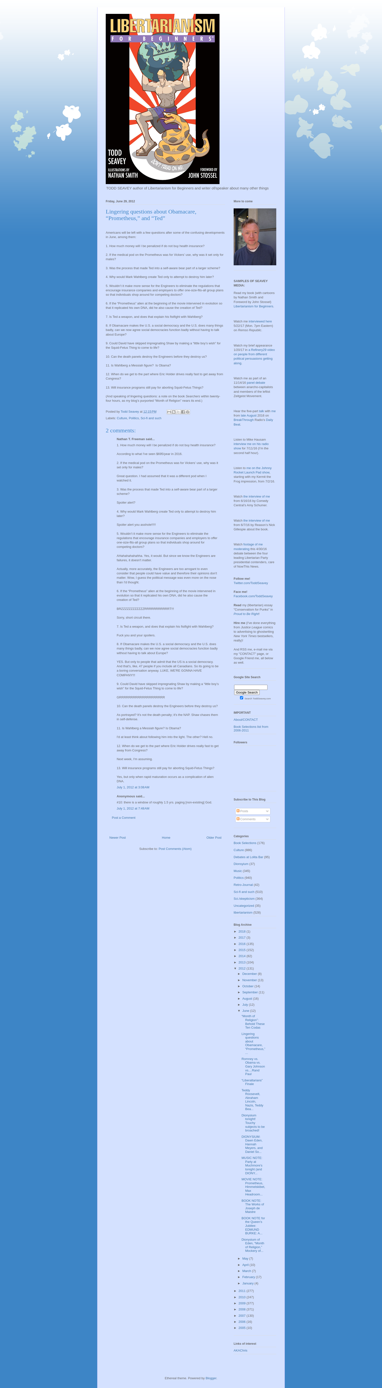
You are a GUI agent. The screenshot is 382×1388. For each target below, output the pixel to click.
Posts (242, 811)
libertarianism (243, 912)
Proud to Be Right (246, 614)
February (249, 1277)
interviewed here (260, 321)
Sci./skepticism (244, 898)
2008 (243, 1309)
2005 (243, 1328)
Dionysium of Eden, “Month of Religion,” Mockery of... (252, 1245)
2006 (243, 1322)
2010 (243, 1297)
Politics (134, 418)
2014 (243, 956)
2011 (243, 1291)
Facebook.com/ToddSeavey (253, 596)
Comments (246, 819)
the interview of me (256, 496)
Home (166, 837)
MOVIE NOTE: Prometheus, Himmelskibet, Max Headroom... (253, 1186)
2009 (243, 1303)
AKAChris (240, 1350)
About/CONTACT (246, 719)
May (245, 1258)
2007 (243, 1315)
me (273, 411)
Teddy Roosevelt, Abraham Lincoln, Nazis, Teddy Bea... (252, 1099)
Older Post (214, 837)
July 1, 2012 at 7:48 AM (133, 808)
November (250, 980)
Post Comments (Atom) (175, 849)
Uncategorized (244, 906)
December (250, 974)
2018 (243, 931)
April (246, 1265)
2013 (243, 962)
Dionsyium (241, 864)
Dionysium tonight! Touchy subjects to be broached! (253, 1122)
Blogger (211, 1378)
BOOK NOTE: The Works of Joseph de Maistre (252, 1206)
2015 (243, 950)
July (245, 1004)
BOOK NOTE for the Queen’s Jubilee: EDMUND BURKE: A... (253, 1225)
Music (238, 871)
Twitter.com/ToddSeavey (251, 583)
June (246, 1011)
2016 (243, 944)
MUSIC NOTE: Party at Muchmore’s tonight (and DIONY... (251, 1165)
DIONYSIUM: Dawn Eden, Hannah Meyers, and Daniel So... (252, 1144)
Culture (122, 418)
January (248, 1283)
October (248, 986)
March (247, 1271)
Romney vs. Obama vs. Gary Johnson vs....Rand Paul (253, 1066)
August (247, 998)
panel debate (256, 382)
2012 (243, 968)
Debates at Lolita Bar (248, 857)
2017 (243, 937)
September (250, 992)
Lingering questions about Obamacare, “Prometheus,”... (253, 1043)
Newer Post (117, 837)
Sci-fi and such (151, 418)
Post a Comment (123, 817)
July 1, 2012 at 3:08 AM (133, 787)
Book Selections (245, 843)
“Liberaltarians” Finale (252, 1082)
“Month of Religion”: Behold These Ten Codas (253, 1021)
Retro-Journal (243, 885)
